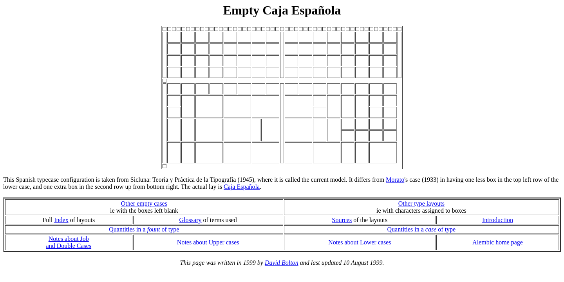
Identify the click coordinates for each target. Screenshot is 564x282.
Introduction (497, 220)
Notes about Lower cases (359, 242)
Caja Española (242, 186)
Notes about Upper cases (208, 242)
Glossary (190, 220)
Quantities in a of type (144, 229)
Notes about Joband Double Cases (69, 242)
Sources (342, 220)
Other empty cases (144, 203)
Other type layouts (421, 203)
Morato (395, 179)
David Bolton (281, 262)
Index (61, 220)
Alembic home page (497, 242)
